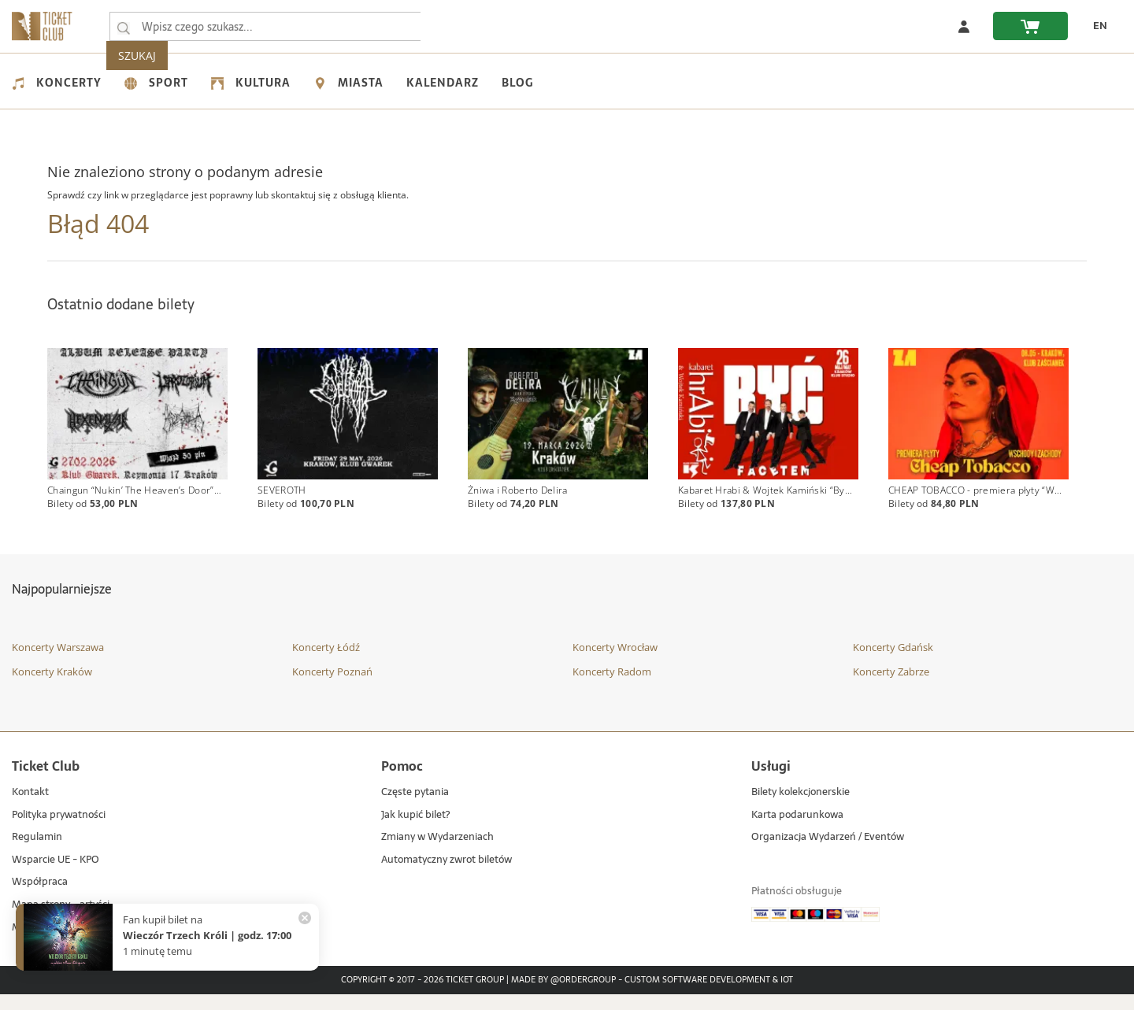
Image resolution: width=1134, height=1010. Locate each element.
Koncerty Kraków (52, 687)
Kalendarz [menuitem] (442, 82)
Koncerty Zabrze (891, 687)
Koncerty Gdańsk (893, 663)
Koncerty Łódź (326, 663)
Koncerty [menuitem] (57, 82)
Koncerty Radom (612, 687)
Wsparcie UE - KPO (55, 875)
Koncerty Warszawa (58, 663)
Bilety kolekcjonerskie (800, 808)
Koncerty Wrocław (615, 663)
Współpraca (40, 898)
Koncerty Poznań (332, 687)
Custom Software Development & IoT (708, 996)
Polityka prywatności (59, 830)
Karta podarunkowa (797, 830)
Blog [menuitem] (517, 82)
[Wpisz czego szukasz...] (123, 26)
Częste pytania (415, 808)
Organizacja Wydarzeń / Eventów (827, 853)
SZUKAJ (455, 26)
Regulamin (37, 853)
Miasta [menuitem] (348, 82)
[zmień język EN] (1095, 26)
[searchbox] (266, 26)
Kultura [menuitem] (251, 82)
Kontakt (30, 808)
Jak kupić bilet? (415, 830)
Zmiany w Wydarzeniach (437, 853)
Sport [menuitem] (156, 82)
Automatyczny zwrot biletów (446, 875)
